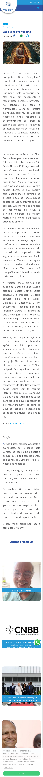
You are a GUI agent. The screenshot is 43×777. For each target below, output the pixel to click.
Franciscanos (17, 423)
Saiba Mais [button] (8, 767)
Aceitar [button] (21, 773)
